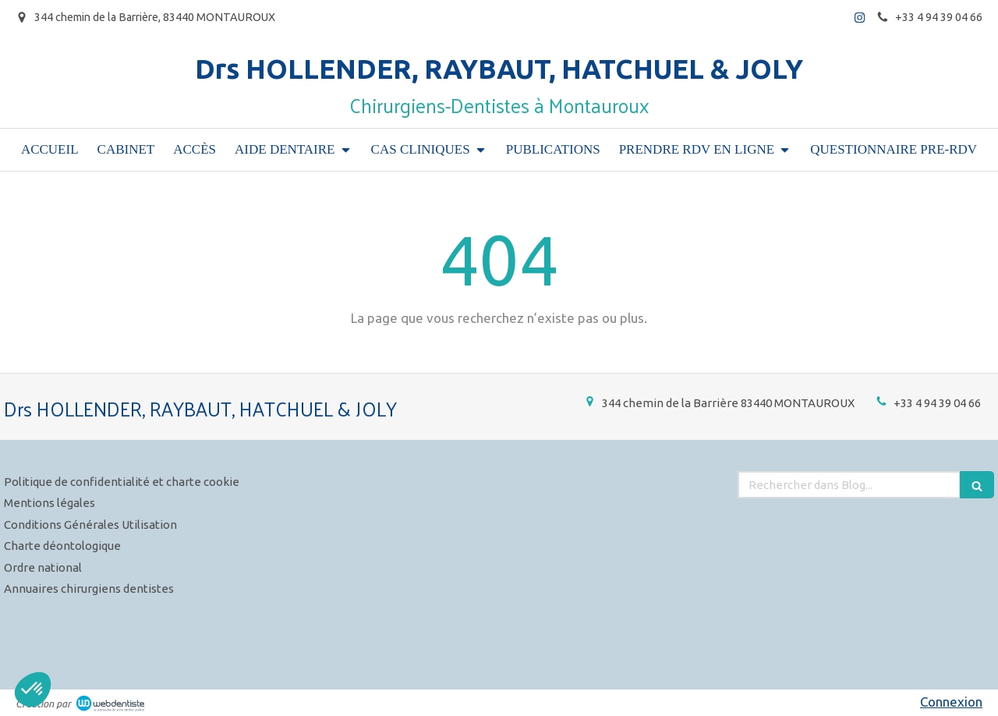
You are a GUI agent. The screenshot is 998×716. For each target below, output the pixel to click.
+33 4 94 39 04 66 (937, 402)
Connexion (951, 701)
